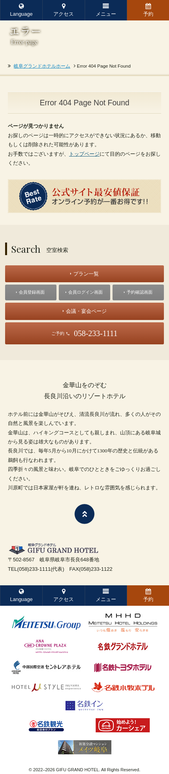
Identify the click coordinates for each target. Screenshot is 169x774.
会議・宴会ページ (86, 311)
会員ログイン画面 (85, 292)
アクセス (63, 10)
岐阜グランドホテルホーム (42, 65)
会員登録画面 (32, 292)
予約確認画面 (140, 292)
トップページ (84, 154)
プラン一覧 (86, 274)
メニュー (106, 10)
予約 (148, 10)
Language (21, 10)
